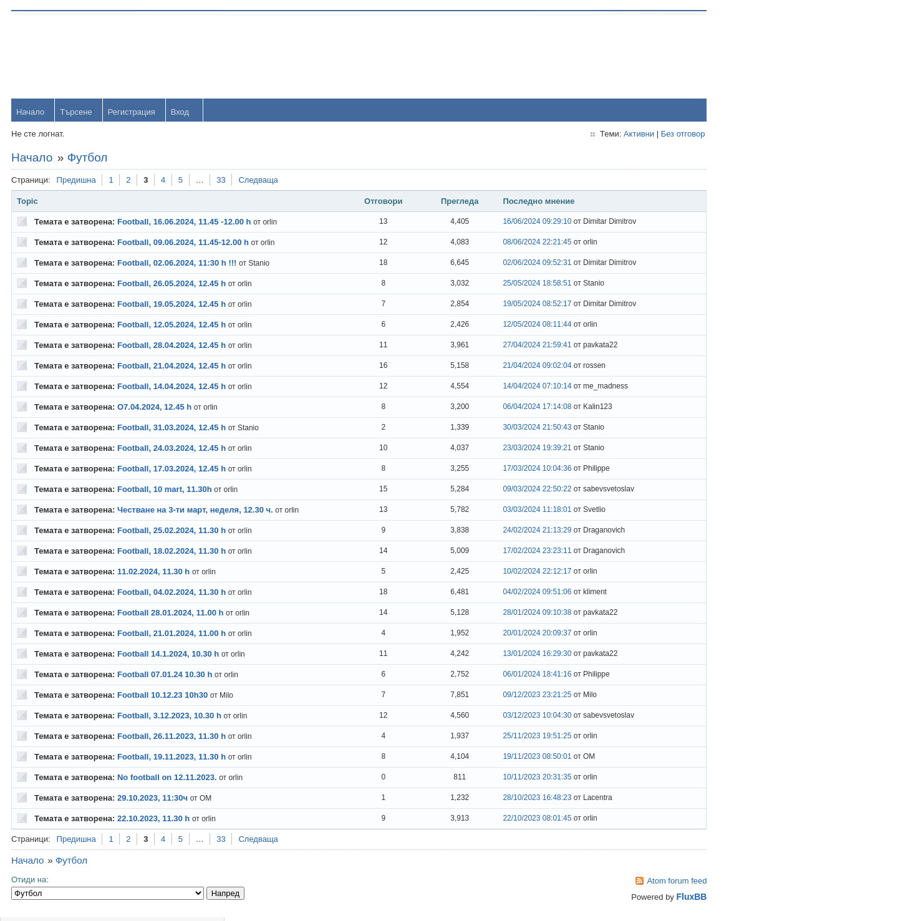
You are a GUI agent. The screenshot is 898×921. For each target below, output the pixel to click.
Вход (181, 113)
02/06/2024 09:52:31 (505, 263)
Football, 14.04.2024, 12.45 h (172, 387)
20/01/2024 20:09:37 (505, 634)
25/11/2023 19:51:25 (505, 737)
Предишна (77, 181)
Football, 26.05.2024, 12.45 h (172, 284)
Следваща (259, 181)
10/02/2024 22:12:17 (505, 572)
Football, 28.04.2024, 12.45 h (172, 346)
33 (222, 181)
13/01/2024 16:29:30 (505, 654)
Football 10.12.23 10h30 (163, 696)
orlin (738, 261)
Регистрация (133, 113)
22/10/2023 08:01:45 (505, 819)
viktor (740, 504)
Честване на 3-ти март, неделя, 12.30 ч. (196, 511)
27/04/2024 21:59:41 (505, 346)
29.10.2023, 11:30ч (153, 799)
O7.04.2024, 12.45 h (155, 408)
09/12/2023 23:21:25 (505, 696)
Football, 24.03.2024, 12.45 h (172, 449)
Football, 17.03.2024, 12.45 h (172, 470)
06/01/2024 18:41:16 (505, 675)
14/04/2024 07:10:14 (505, 387)
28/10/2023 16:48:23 (505, 798)
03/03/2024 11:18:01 (505, 510)
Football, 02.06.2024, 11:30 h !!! (178, 264)
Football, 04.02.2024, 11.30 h (172, 593)
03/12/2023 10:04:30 (505, 716)
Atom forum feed (631, 882)
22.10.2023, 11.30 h (154, 819)
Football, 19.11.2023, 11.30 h (172, 758)
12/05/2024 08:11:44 (505, 325)
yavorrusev (750, 301)
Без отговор (637, 135)
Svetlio (742, 544)
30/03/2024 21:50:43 (505, 428)
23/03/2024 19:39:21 (505, 449)
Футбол (89, 158)
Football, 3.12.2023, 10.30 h (170, 716)
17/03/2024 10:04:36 (505, 469)
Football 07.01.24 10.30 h (165, 675)
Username (749, 55)
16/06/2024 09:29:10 (505, 222)
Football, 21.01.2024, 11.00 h (172, 634)
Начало (31, 113)
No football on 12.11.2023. (168, 778)
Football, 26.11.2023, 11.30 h (172, 737)
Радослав (748, 423)
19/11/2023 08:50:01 (505, 757)
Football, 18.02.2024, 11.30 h (172, 552)
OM (736, 463)
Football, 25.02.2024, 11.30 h (172, 531)
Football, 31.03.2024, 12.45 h (172, 428)
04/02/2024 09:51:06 (505, 593)
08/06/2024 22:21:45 (505, 243)
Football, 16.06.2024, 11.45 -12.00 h (185, 223)
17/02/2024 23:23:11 (505, 551)
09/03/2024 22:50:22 (505, 490)
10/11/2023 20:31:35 (505, 778)
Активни (592, 135)
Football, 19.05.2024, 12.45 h (172, 305)
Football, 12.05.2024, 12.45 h (172, 325)
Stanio (741, 585)
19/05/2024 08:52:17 (505, 305)
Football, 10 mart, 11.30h (165, 490)
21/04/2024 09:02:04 (505, 366)
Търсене (77, 113)
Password (748, 88)
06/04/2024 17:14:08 (505, 407)
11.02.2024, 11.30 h (154, 572)
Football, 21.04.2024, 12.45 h (172, 367)
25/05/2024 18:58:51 (505, 284)
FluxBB (645, 898)
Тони (739, 342)
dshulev (744, 382)
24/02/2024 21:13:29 (505, 531)
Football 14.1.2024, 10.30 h (169, 655)
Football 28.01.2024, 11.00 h (171, 614)
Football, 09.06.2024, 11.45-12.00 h (184, 243)
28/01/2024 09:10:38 (505, 613)
